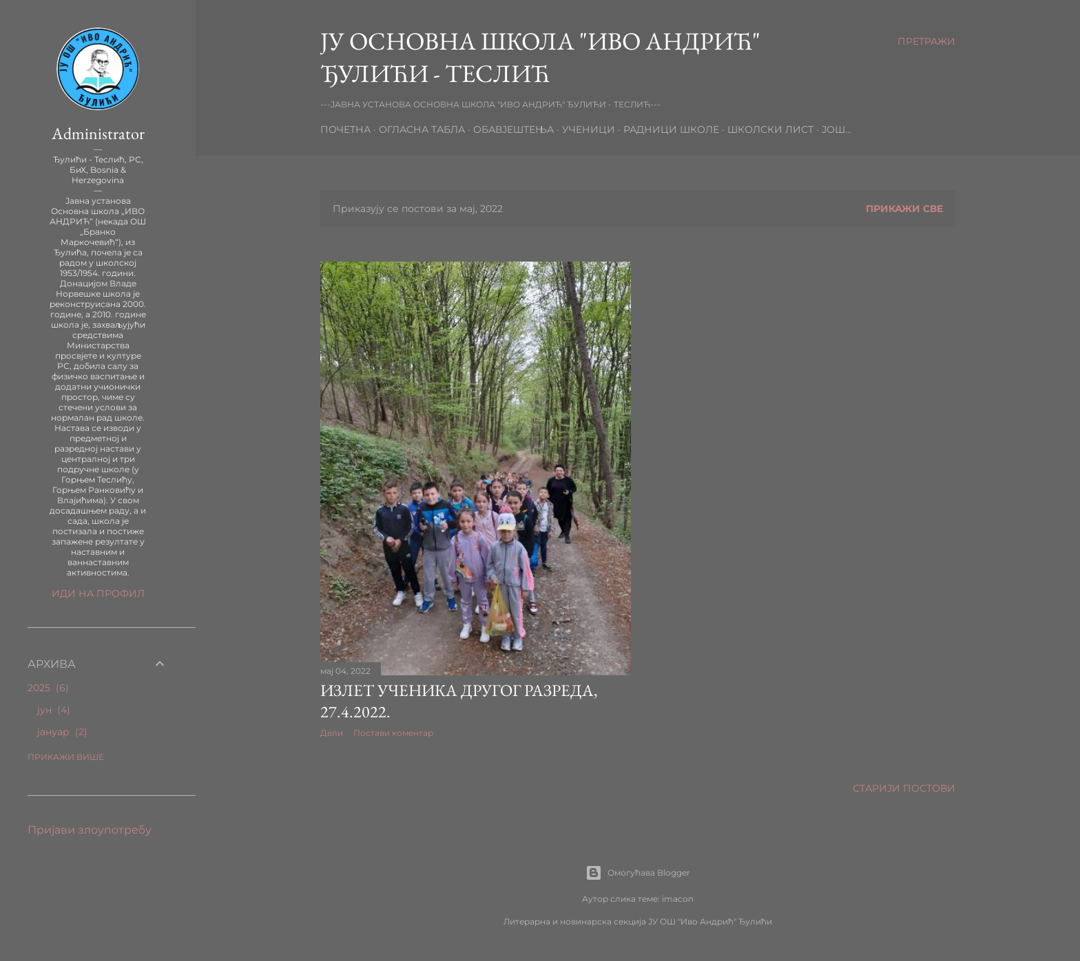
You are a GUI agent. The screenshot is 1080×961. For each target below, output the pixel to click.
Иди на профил (98, 593)
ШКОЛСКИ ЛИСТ (770, 129)
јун (53, 710)
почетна (345, 129)
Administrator (98, 133)
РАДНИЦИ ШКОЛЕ (671, 129)
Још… (836, 129)
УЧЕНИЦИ (588, 129)
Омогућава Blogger (637, 873)
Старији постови (904, 788)
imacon (678, 899)
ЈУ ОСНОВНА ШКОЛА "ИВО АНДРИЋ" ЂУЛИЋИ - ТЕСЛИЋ (540, 57)
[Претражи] (926, 41)
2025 (48, 688)
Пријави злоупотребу (90, 829)
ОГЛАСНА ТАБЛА (422, 129)
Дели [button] (331, 733)
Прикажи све (904, 208)
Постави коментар (393, 733)
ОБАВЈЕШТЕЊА (513, 129)
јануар (62, 732)
